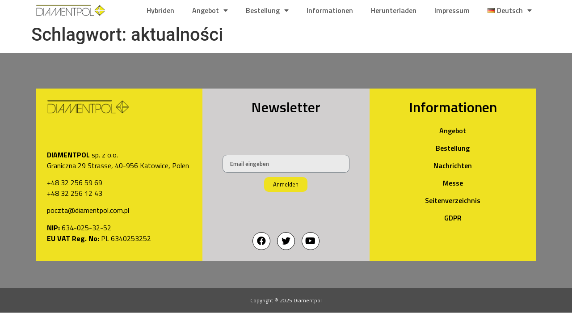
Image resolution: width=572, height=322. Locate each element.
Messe (453, 183)
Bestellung (267, 10)
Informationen (330, 10)
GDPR (453, 217)
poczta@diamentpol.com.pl (88, 210)
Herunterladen (393, 10)
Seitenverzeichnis (452, 200)
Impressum (452, 10)
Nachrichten (452, 165)
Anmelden (286, 184)
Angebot (210, 10)
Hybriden (160, 10)
